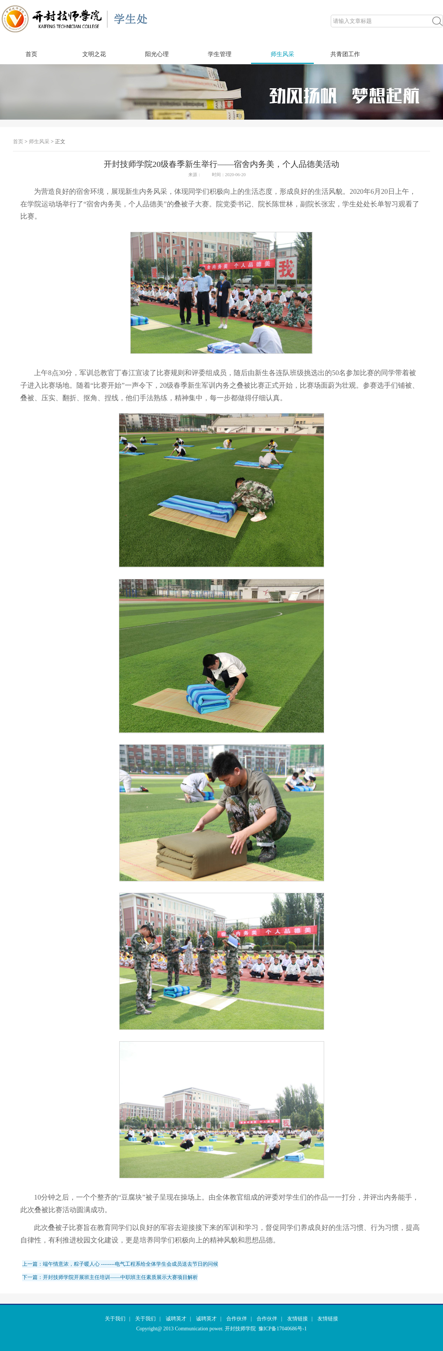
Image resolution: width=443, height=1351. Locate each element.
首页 (31, 54)
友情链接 (297, 1318)
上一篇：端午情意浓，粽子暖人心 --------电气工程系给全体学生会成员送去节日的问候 (120, 1264)
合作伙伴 (236, 1318)
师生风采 (282, 54)
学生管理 (219, 54)
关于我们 (115, 1318)
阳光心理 (157, 54)
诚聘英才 (176, 1318)
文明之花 (94, 54)
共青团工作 (345, 54)
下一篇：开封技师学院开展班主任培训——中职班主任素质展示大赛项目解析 (110, 1277)
